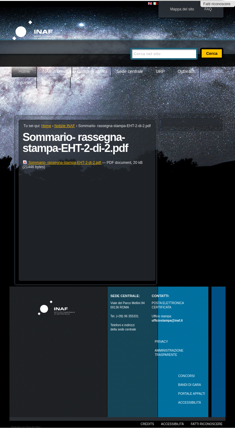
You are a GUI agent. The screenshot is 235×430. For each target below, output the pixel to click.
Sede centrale (130, 71)
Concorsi (186, 376)
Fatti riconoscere (216, 4)
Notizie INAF (64, 126)
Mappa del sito (182, 9)
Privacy (161, 341)
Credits (147, 424)
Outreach (186, 71)
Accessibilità (172, 424)
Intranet (24, 82)
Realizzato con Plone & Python (25, 427)
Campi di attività (92, 71)
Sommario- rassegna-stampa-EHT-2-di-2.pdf (62, 162)
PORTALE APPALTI (191, 393)
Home (24, 71)
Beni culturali (54, 82)
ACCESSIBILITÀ (189, 402)
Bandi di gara (189, 385)
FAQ (208, 9)
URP (160, 71)
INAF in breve (55, 71)
